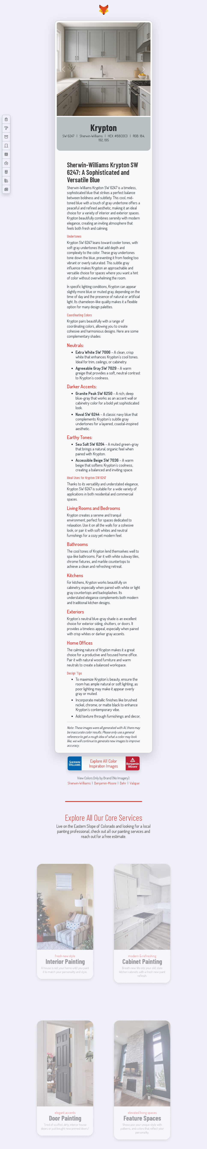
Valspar (135, 783)
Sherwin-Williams (79, 783)
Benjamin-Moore (105, 783)
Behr (123, 783)
